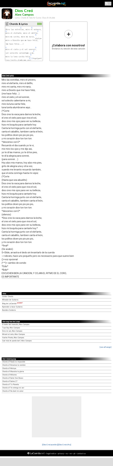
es (67, 453)
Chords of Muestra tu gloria (13, 371)
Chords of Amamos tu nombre (14, 365)
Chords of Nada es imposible (13, 362)
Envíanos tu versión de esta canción (68, 39)
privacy (61, 453)
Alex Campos (24, 15)
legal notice (51, 453)
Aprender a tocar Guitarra (12, 307)
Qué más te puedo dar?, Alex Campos (17, 341)
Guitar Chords (7, 296)
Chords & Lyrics (18, 24)
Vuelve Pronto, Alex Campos (13, 338)
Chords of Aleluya (9, 368)
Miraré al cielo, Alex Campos (13, 334)
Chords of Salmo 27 (9, 381)
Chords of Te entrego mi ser (13, 388)
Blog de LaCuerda (12, 303)
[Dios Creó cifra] (64, 444)
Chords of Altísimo (9, 375)
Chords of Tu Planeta (10, 384)
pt (74, 453)
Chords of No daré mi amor (12, 391)
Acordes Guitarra (9, 310)
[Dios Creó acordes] (50, 444)
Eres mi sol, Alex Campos (12, 331)
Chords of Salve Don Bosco (12, 378)
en (71, 453)
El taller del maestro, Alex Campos (15, 324)
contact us (81, 453)
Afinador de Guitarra (10, 300)
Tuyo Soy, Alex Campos (11, 328)
